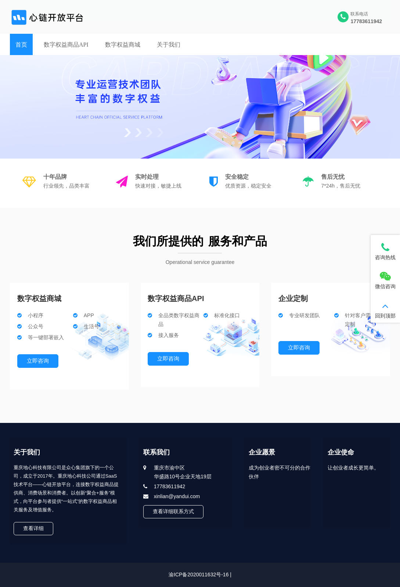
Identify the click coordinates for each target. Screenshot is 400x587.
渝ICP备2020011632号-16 (198, 574)
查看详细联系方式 (173, 511)
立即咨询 (38, 361)
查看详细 (33, 528)
